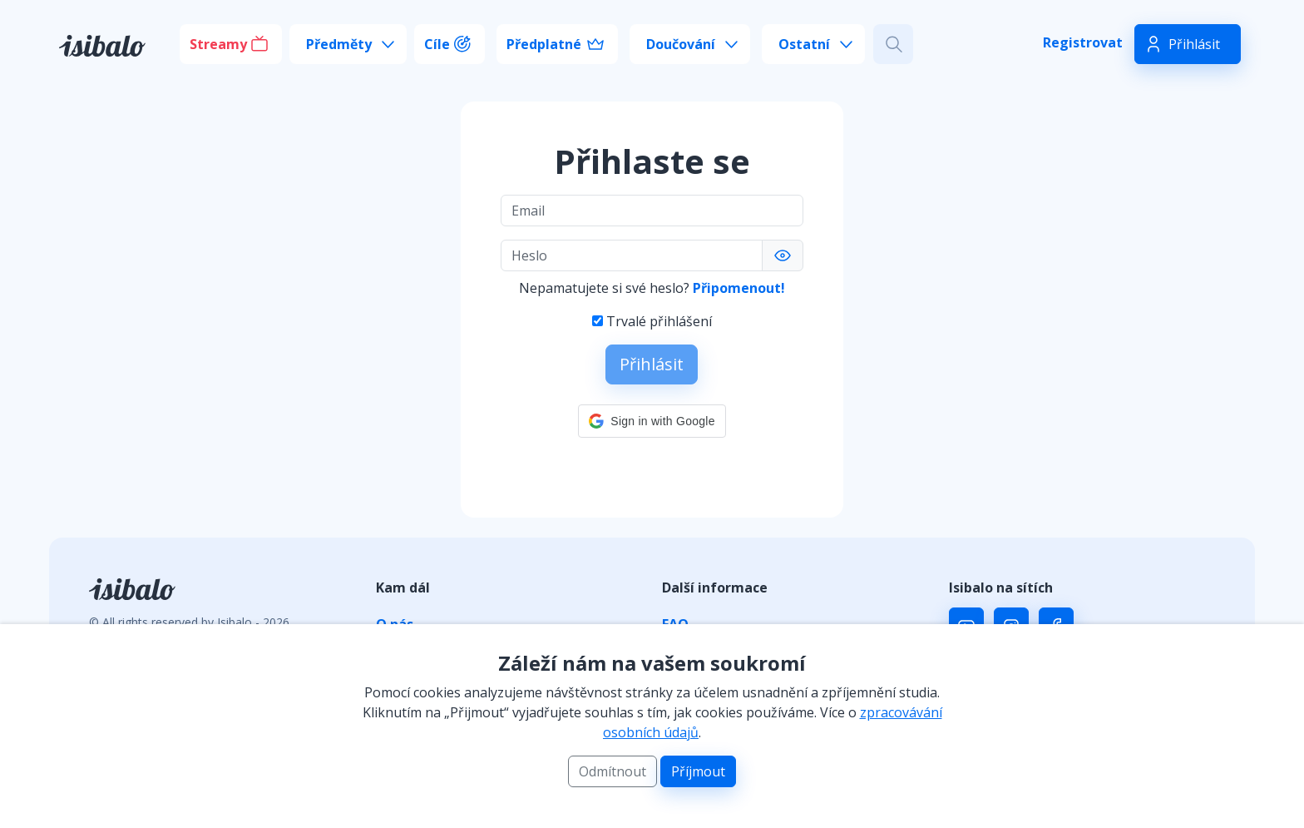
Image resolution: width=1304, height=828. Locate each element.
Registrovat (1083, 42)
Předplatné (543, 44)
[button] (651, 421)
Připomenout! (739, 288)
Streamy (218, 44)
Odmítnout (612, 771)
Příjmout (698, 771)
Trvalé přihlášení (659, 321)
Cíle (437, 44)
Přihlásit (1194, 44)
